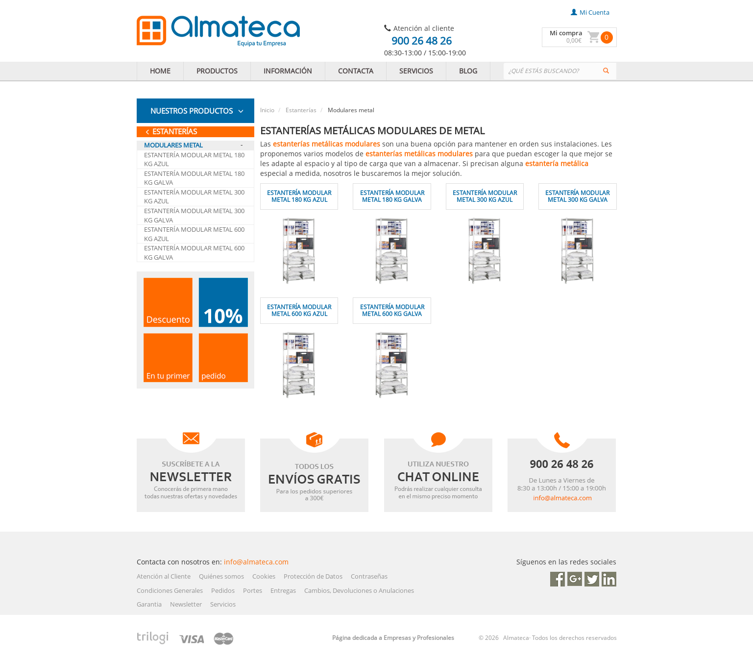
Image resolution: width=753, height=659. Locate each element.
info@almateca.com (256, 561)
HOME (160, 70)
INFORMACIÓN (288, 70)
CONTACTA (355, 70)
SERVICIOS (416, 70)
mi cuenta (590, 12)
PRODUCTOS (217, 70)
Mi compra (566, 32)
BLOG (468, 70)
